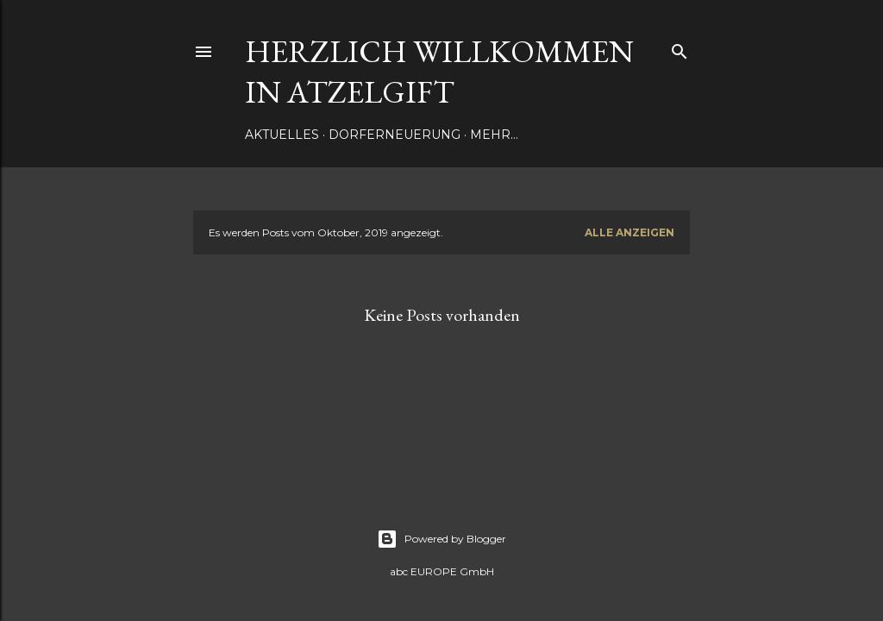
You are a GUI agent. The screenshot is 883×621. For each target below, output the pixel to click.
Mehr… (494, 134)
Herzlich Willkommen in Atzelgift (439, 71)
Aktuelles (282, 134)
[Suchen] (679, 48)
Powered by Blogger (441, 539)
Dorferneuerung (394, 134)
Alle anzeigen (629, 232)
